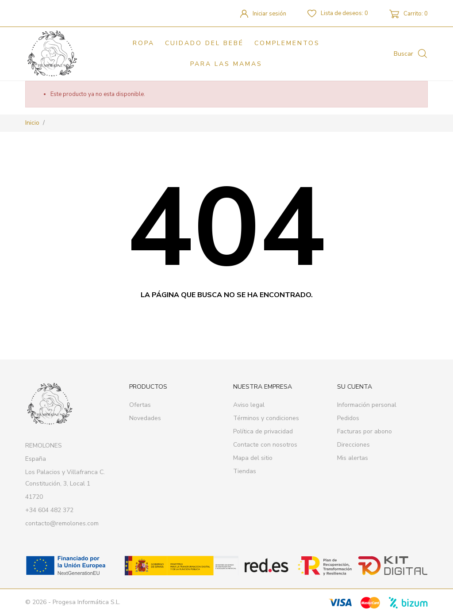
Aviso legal (249, 405)
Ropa (143, 43)
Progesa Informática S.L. (86, 602)
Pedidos (348, 418)
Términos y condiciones (266, 418)
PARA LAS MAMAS (226, 64)
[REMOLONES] (56, 53)
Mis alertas (352, 458)
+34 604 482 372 (49, 510)
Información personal (366, 405)
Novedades (145, 418)
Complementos (287, 43)
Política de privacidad (263, 431)
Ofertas (140, 405)
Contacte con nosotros (265, 444)
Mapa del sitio (253, 458)
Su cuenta (354, 387)
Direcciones (353, 444)
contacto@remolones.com (62, 523)
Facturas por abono (364, 431)
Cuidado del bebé (204, 43)
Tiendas (244, 471)
